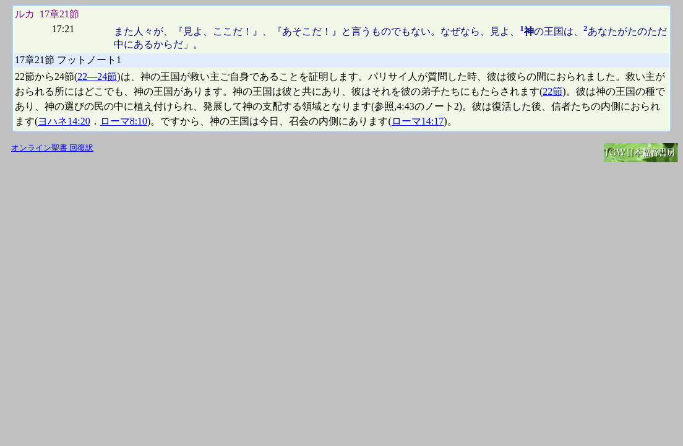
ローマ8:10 (123, 121)
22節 (552, 91)
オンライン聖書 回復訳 (52, 148)
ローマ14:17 (418, 121)
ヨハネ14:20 (64, 121)
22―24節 (97, 76)
